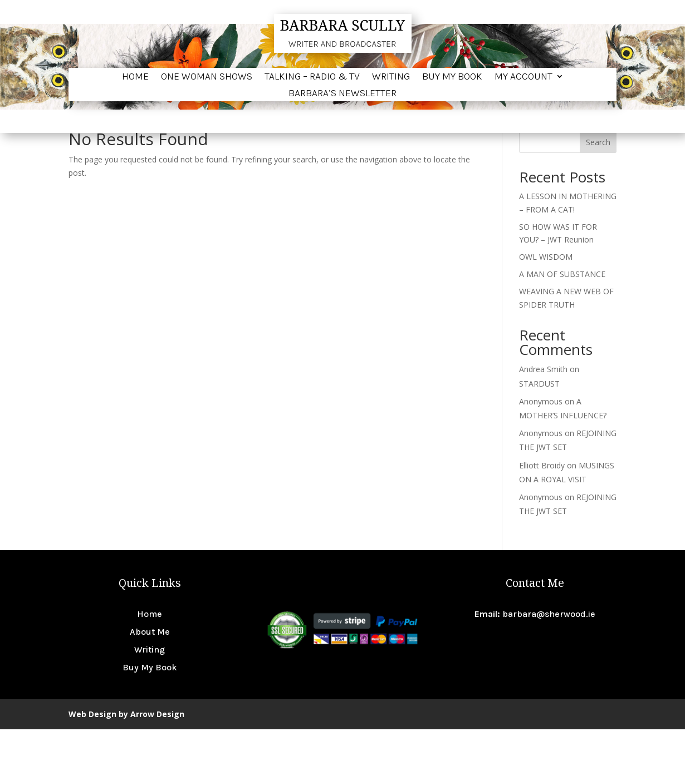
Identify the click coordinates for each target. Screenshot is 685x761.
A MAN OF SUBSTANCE (562, 305)
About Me (150, 663)
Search (598, 174)
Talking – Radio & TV (312, 77)
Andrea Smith (543, 401)
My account (523, 77)
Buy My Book (452, 77)
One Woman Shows (206, 77)
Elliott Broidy (542, 497)
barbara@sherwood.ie (548, 645)
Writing (391, 77)
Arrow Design (157, 745)
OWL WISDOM (546, 288)
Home (135, 77)
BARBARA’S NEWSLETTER (342, 94)
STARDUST (539, 415)
